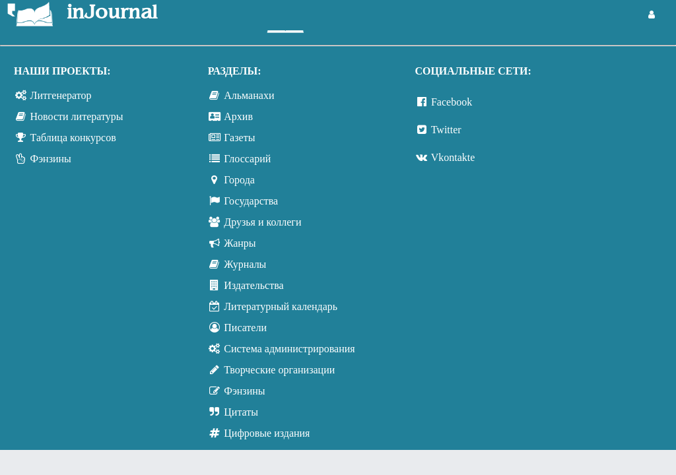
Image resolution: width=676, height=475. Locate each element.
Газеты (239, 137)
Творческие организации (279, 369)
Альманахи (249, 95)
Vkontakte (453, 157)
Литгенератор (61, 95)
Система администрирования (289, 348)
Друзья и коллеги (262, 222)
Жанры (239, 243)
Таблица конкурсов (73, 137)
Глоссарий (247, 158)
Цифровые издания (267, 433)
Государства (251, 200)
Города (239, 179)
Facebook (451, 102)
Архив (238, 116)
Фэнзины (50, 158)
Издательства (253, 285)
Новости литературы (76, 116)
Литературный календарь (280, 306)
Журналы (245, 264)
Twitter (446, 129)
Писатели (245, 327)
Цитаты (241, 412)
